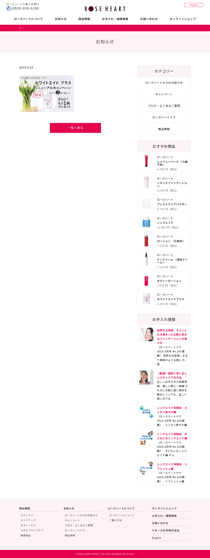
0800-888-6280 (26, 8)
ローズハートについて (28, 19)
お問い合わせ (149, 19)
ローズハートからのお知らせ (164, 82)
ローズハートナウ (164, 117)
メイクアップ (28, 520)
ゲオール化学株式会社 (166, 530)
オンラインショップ (183, 19)
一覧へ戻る (75, 127)
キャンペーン (164, 94)
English (194, 4)
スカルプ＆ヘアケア (32, 530)
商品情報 (84, 19)
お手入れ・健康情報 (115, 19)
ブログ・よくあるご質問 (164, 105)
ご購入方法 (115, 520)
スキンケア (27, 515)
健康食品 (26, 535)
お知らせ (61, 19)
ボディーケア (28, 525)
